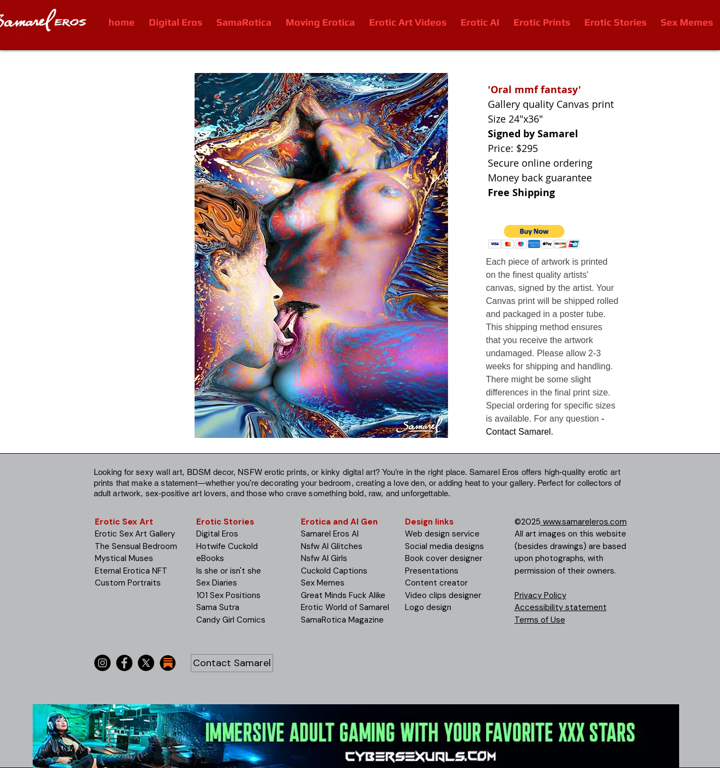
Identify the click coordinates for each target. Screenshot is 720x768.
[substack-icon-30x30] (168, 663)
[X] (146, 663)
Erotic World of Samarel (345, 607)
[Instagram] (102, 663)
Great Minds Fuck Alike (343, 595)
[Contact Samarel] (232, 663)
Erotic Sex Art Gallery (135, 533)
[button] (534, 236)
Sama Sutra (217, 607)
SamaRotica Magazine (342, 619)
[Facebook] (124, 663)
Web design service (442, 533)
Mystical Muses (124, 558)
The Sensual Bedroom (136, 546)
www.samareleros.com (584, 521)
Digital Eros (217, 533)
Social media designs (444, 546)
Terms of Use (540, 619)
